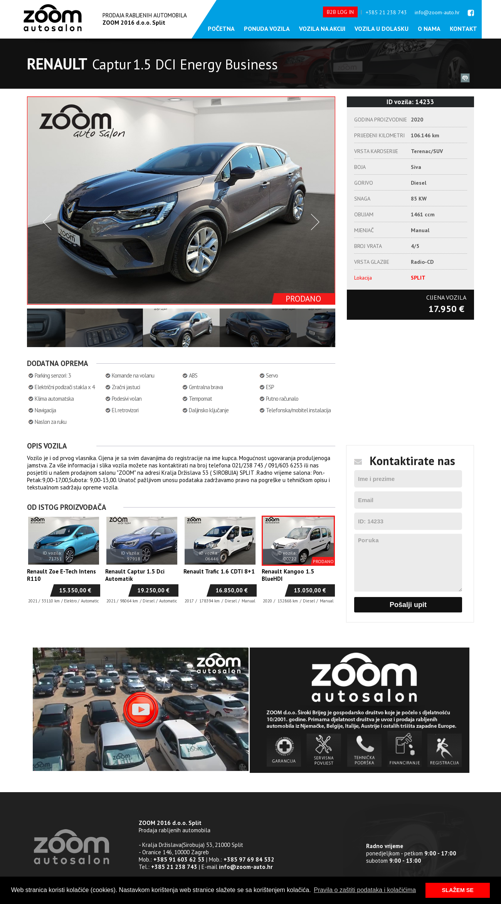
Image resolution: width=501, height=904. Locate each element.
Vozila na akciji (322, 28)
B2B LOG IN (340, 11)
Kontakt (463, 28)
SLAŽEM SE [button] (458, 890)
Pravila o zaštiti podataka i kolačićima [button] (365, 890)
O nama (429, 28)
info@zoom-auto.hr (437, 12)
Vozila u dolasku (382, 28)
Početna (221, 28)
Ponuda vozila (267, 28)
